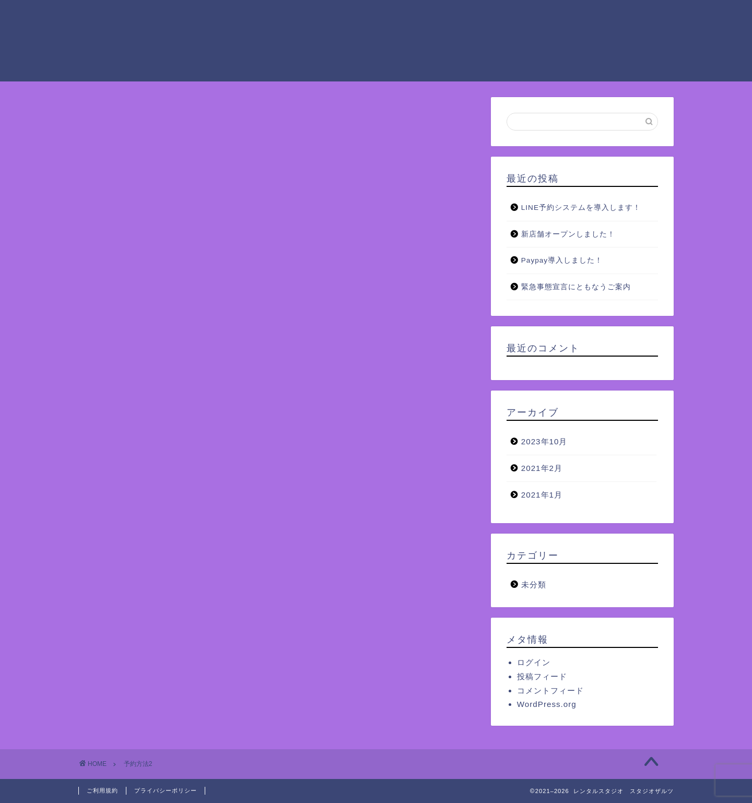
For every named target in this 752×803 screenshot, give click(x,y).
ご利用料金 (357, 16)
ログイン (533, 662)
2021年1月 (541, 494)
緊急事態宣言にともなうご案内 (576, 287)
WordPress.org (547, 704)
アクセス (598, 16)
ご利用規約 (102, 790)
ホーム (229, 16)
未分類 (533, 584)
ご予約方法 (534, 16)
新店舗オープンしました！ (568, 234)
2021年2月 (541, 468)
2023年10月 (544, 441)
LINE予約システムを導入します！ (581, 207)
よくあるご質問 (246, 37)
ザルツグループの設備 (445, 16)
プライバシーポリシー (165, 790)
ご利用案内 (289, 16)
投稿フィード (542, 676)
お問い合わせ (326, 37)
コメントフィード (550, 690)
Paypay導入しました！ (562, 260)
